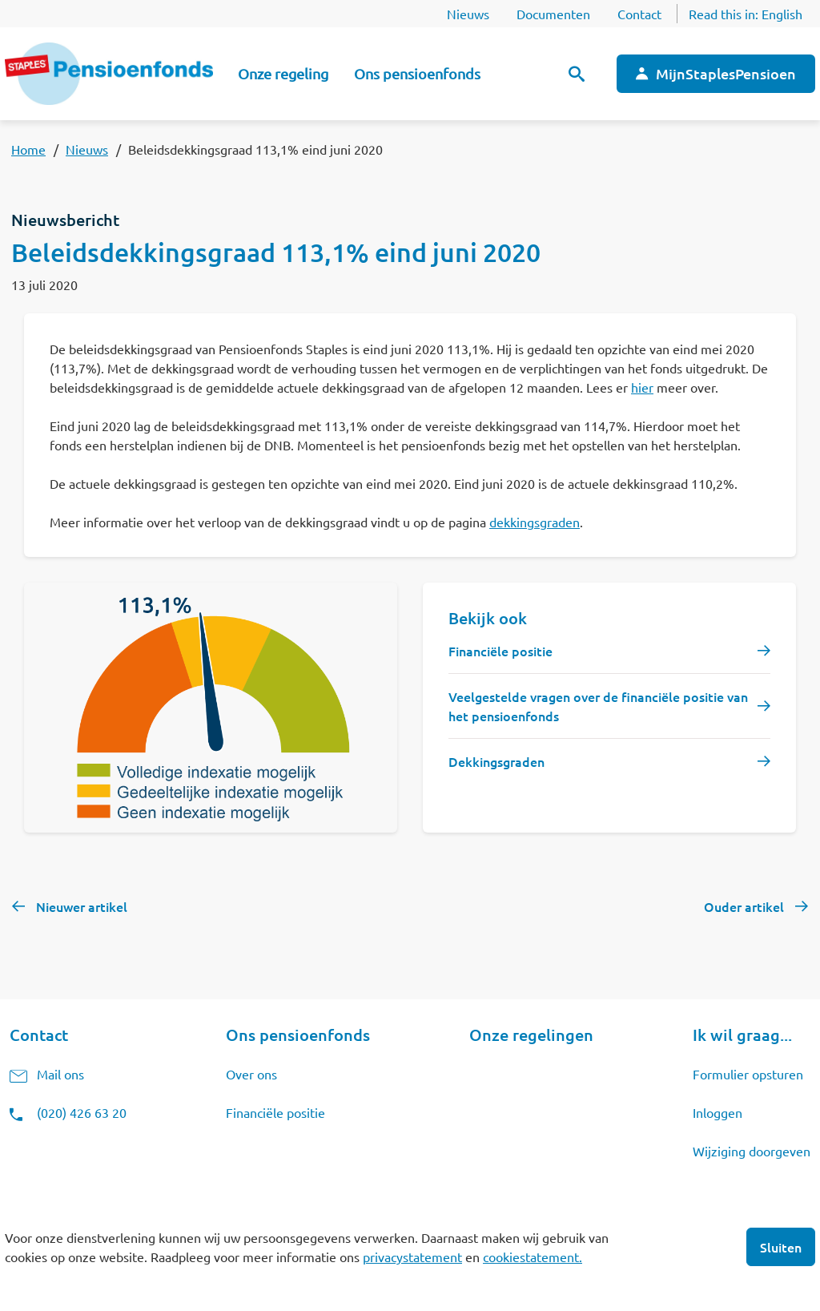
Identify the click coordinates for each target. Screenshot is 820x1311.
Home (28, 149)
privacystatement (412, 1256)
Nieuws (468, 14)
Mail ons (60, 1074)
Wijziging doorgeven (751, 1151)
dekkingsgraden (534, 522)
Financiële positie (275, 1112)
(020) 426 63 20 (82, 1112)
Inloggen (717, 1112)
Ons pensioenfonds (417, 73)
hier (642, 387)
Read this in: (745, 14)
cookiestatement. (532, 1256)
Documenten (553, 14)
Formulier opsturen (748, 1074)
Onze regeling (283, 73)
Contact (639, 14)
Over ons (251, 1074)
